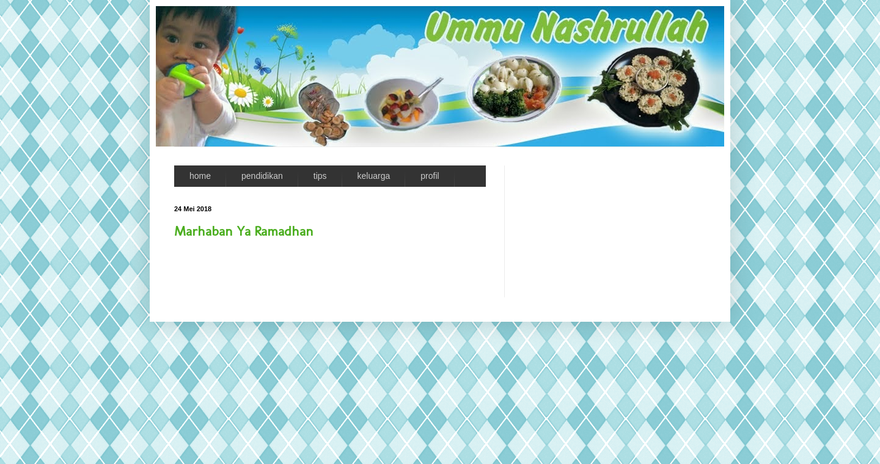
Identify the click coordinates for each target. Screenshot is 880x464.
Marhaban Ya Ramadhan (244, 231)
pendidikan (262, 176)
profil (429, 176)
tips (320, 176)
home (200, 176)
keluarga (374, 176)
